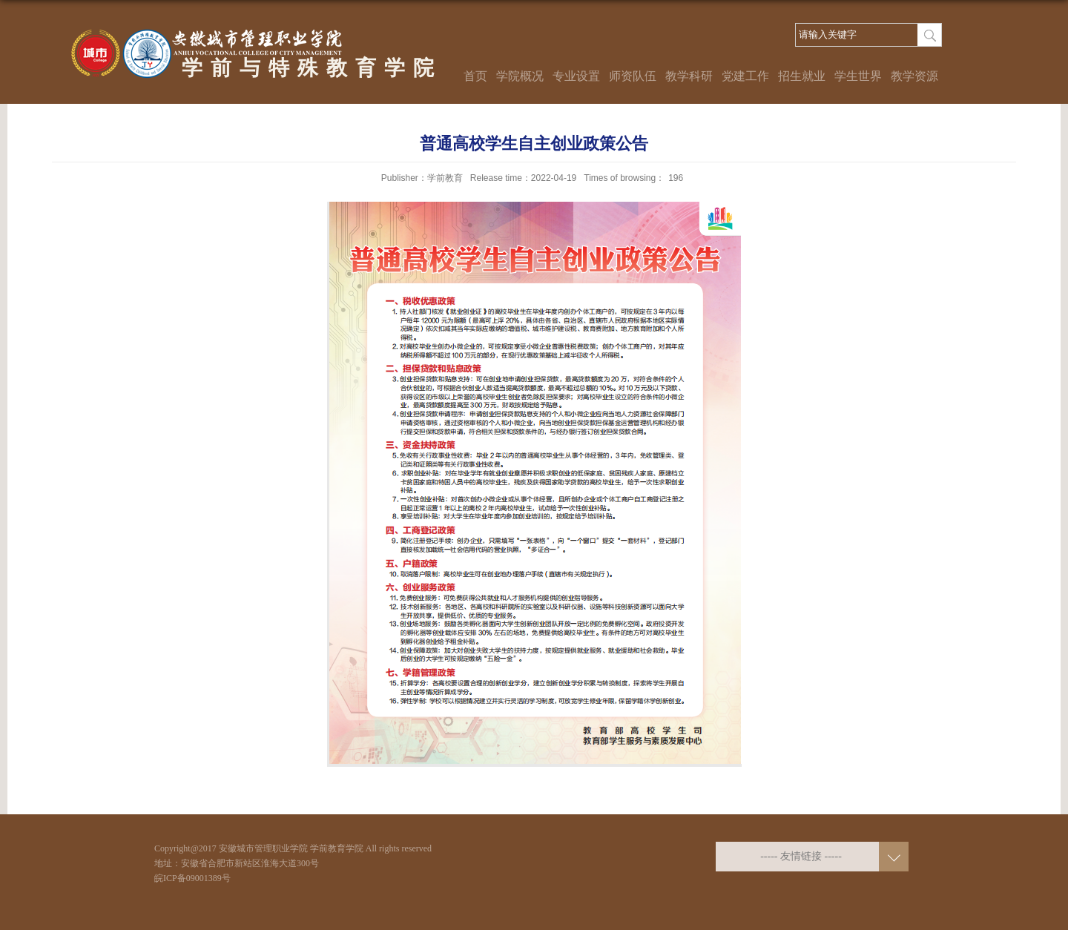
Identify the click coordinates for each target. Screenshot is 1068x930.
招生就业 (801, 76)
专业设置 (576, 76)
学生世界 (858, 76)
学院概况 (520, 76)
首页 (475, 76)
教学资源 (914, 76)
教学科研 (689, 76)
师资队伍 (632, 76)
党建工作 (745, 76)
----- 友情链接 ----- (801, 856)
